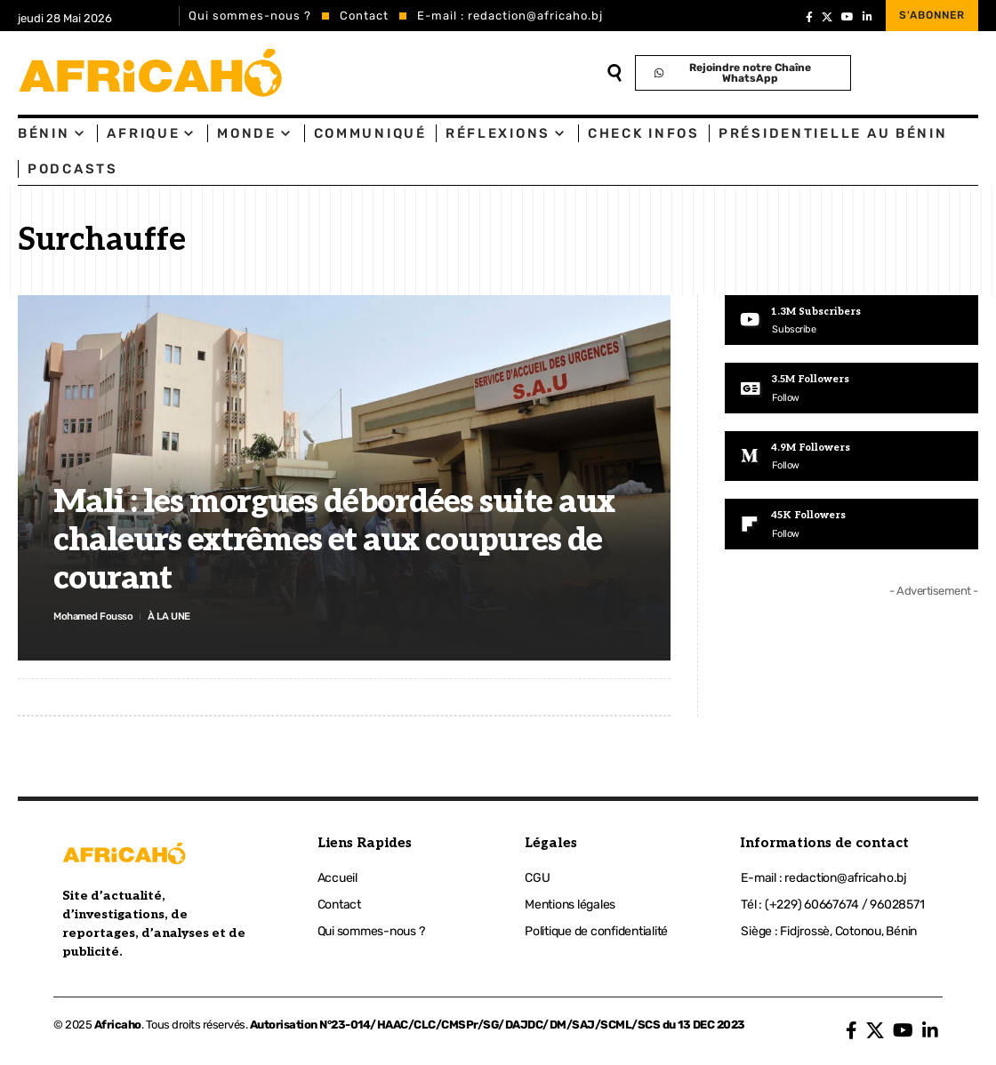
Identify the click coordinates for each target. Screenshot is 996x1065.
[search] (614, 73)
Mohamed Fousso (99, 614)
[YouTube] (847, 17)
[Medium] (851, 458)
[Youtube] (851, 321)
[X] (827, 17)
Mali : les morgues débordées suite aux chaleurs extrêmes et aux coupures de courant (333, 538)
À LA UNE (185, 614)
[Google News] (851, 389)
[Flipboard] (851, 528)
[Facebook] (809, 17)
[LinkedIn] (867, 17)
